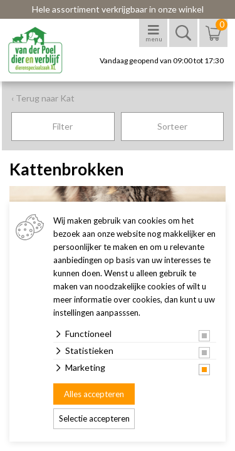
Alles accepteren (94, 394)
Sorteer (172, 126)
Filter (63, 126)
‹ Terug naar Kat (43, 98)
